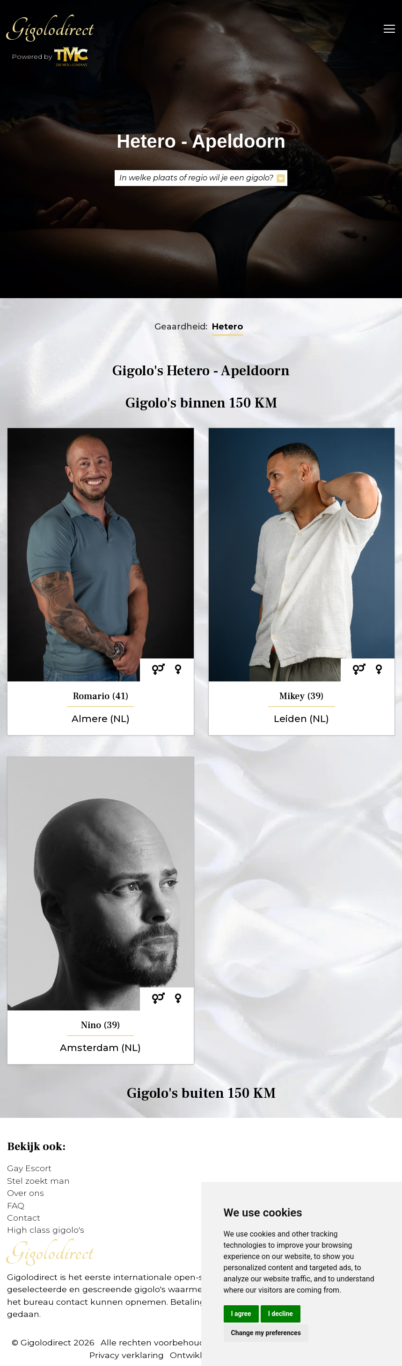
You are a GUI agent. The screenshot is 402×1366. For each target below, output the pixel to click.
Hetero (227, 327)
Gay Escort (29, 1168)
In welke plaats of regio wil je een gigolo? (202, 178)
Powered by (50, 57)
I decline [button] (280, 1313)
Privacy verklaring (126, 1355)
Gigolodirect (50, 28)
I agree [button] (241, 1313)
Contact (23, 1218)
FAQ (15, 1205)
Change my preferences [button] (266, 1333)
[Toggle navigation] (386, 28)
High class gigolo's (45, 1230)
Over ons (25, 1193)
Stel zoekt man (38, 1181)
